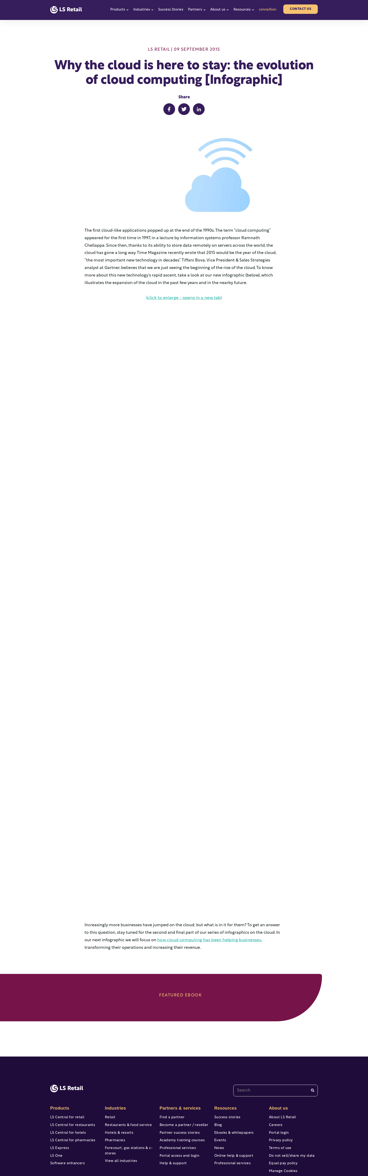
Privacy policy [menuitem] (280, 1099)
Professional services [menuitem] (177, 1108)
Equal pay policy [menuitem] (282, 1125)
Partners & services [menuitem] (179, 1063)
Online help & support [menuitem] (232, 1116)
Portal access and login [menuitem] (178, 1116)
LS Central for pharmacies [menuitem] (71, 1099)
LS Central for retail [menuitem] (66, 1073)
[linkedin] (313, 1157)
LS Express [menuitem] (59, 1108)
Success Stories (170, 10)
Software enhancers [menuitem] (66, 1125)
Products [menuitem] (59, 1063)
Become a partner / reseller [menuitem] (183, 1082)
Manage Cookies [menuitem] (282, 1134)
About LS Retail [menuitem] (282, 1073)
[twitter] (280, 1157)
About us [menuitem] (278, 1063)
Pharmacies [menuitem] (114, 1099)
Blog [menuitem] (218, 1082)
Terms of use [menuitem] (279, 1108)
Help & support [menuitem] (172, 1125)
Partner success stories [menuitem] (179, 1090)
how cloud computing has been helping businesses (207, 896)
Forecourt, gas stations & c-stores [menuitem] (127, 1110)
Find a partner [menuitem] (171, 1073)
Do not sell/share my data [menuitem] (290, 1116)
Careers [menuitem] (275, 1082)
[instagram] (296, 1157)
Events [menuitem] (220, 1099)
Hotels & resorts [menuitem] (118, 1090)
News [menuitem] (219, 1108)
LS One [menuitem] (56, 1116)
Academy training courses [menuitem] (181, 1099)
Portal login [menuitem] (278, 1090)
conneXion (267, 10)
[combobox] (275, 1046)
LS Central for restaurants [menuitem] (71, 1082)
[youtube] (263, 1157)
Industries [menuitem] (115, 1063)
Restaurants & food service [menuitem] (127, 1082)
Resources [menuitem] (225, 1063)
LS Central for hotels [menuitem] (67, 1090)
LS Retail (159, 49)
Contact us (300, 9)
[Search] (312, 1046)
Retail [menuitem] (110, 1073)
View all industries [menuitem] (120, 1121)
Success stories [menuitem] (226, 1073)
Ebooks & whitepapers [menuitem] (233, 1090)
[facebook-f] (247, 1157)
